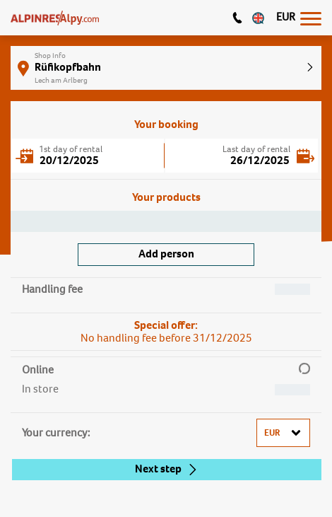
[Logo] (55, 17)
